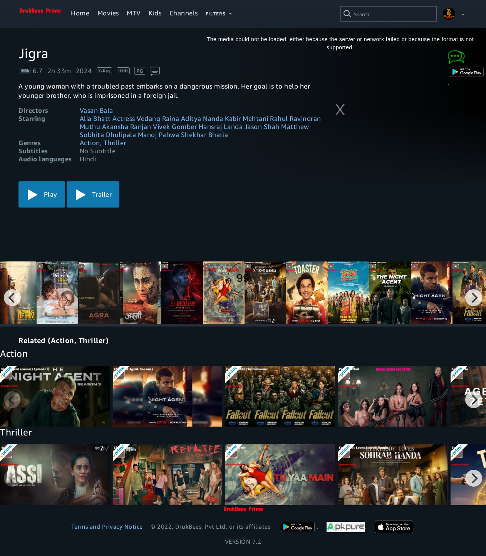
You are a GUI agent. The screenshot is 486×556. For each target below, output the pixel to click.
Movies (108, 13)
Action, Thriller (103, 143)
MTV (134, 13)
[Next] (473, 297)
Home (80, 13)
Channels (183, 13)
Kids (155, 13)
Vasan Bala (96, 110)
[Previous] (12, 297)
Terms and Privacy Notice (107, 526)
